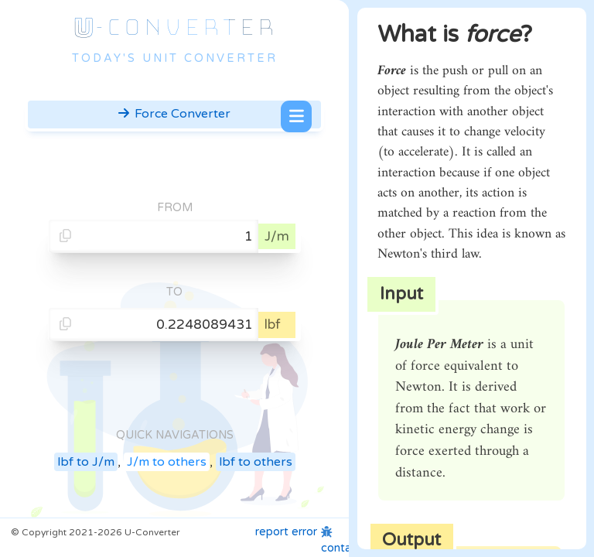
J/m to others (167, 462)
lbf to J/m (85, 462)
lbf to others (255, 462)
